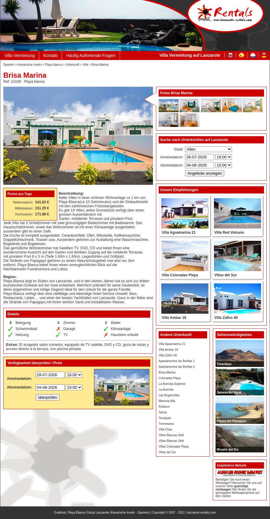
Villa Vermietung (19, 55)
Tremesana (166, 423)
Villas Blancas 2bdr (171, 435)
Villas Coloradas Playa (174, 446)
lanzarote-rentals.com (201, 512)
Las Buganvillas (169, 395)
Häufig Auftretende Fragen (90, 55)
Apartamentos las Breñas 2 (177, 366)
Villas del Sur (167, 452)
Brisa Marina (167, 372)
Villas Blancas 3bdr (171, 440)
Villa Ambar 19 (168, 349)
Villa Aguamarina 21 (172, 344)
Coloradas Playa (169, 378)
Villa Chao (165, 429)
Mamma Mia (167, 401)
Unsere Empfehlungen (179, 190)
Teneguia (165, 418)
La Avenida (166, 389)
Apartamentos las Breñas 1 (177, 361)
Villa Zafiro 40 (168, 355)
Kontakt (50, 55)
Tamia (163, 412)
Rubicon (164, 406)
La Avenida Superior (172, 384)
